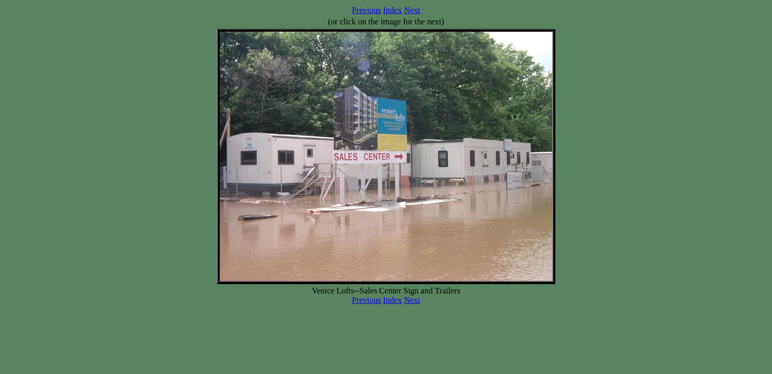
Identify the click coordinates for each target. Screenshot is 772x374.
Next (412, 10)
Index (392, 10)
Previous (366, 10)
